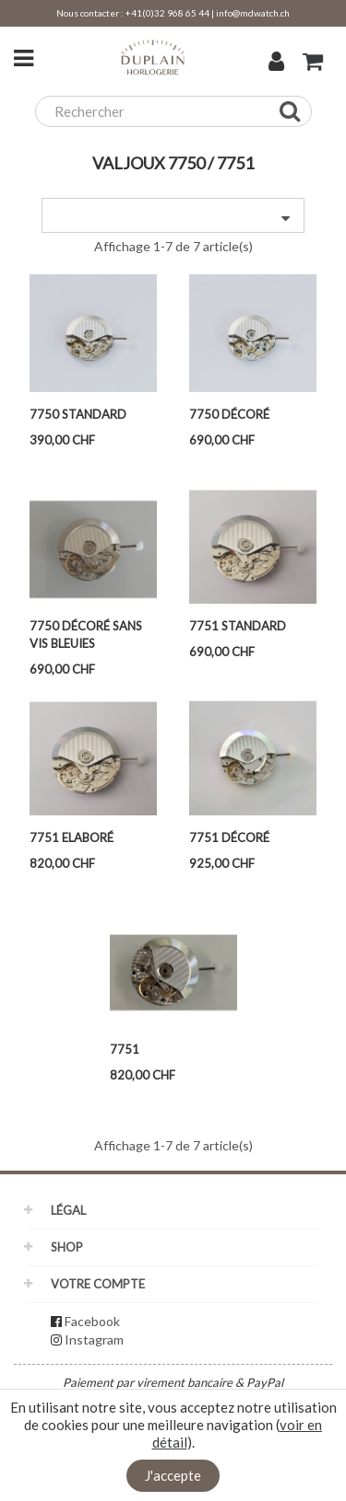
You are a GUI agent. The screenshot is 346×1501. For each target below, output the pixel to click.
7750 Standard (78, 414)
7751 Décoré (229, 837)
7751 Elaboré (71, 837)
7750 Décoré (229, 414)
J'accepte (173, 1475)
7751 (124, 1049)
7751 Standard (237, 625)
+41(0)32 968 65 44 (167, 12)
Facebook (92, 1321)
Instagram (94, 1339)
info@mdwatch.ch (253, 12)
